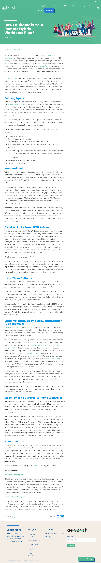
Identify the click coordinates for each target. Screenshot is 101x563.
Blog (13, 517)
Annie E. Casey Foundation (18, 104)
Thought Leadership (87, 6)
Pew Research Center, (54, 359)
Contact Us (49, 10)
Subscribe (70, 536)
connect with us (13, 536)
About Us (39, 10)
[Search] (97, 8)
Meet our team (12, 533)
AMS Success (56, 6)
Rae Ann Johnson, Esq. (15, 50)
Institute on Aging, (33, 353)
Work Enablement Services (70, 6)
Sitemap (32, 560)
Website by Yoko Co (25, 560)
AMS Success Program (32, 535)
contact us (36, 466)
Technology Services (43, 6)
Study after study (11, 79)
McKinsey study (12, 327)
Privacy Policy (38, 560)
